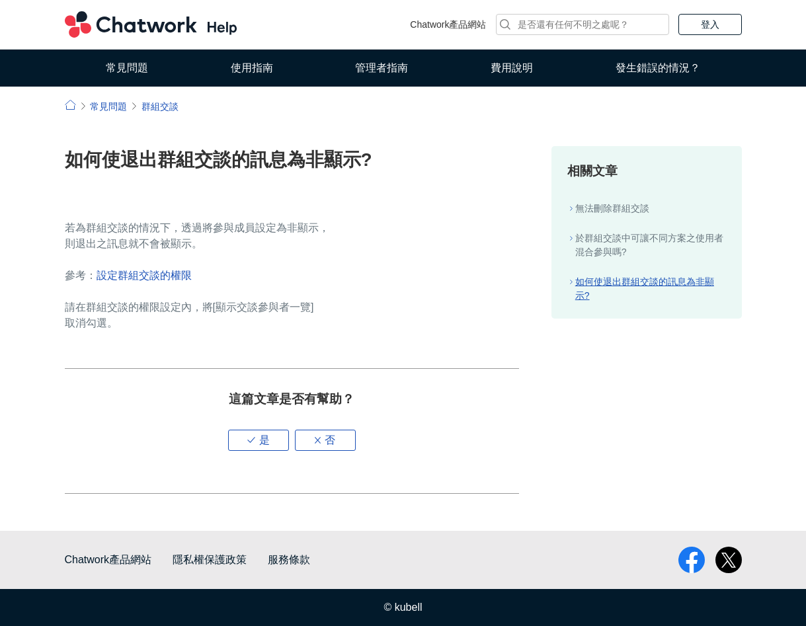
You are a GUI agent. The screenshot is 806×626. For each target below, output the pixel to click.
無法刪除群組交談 (612, 208)
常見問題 (127, 67)
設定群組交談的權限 (144, 275)
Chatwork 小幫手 (151, 24)
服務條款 (289, 559)
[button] (258, 440)
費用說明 (512, 67)
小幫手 (70, 105)
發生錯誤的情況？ (658, 67)
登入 (710, 24)
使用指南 (252, 67)
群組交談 (160, 106)
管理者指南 (381, 67)
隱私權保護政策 (210, 559)
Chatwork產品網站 (448, 24)
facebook (691, 560)
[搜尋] (582, 24)
